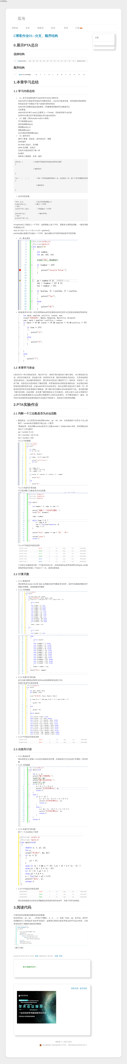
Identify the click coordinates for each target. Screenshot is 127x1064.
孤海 (21, 18)
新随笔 (40, 28)
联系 (53, 28)
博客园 (15, 28)
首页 (28, 28)
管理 (66, 28)
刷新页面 (74, 988)
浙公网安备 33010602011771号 (52, 1045)
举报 (60, 956)
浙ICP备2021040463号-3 (77, 1045)
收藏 (56, 956)
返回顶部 (83, 988)
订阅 (77, 28)
